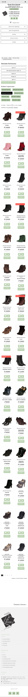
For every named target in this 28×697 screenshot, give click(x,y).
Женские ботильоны (21, 155)
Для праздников (14, 30)
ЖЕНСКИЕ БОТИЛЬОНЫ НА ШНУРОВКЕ (21, 556)
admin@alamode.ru (7, 681)
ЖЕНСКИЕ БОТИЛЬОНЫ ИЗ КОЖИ (7, 556)
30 (12, 105)
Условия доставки (7, 658)
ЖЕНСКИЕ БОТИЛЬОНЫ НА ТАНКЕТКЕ (7, 524)
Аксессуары (14, 38)
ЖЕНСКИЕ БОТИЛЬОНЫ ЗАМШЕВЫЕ (21, 524)
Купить (7, 135)
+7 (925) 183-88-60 (14, 13)
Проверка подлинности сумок (9, 663)
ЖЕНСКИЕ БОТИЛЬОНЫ (21, 492)
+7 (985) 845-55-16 (14, 12)
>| (11, 575)
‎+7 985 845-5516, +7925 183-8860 (9, 683)
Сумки (14, 42)
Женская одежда (14, 26)
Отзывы (4, 656)
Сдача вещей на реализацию (9, 665)
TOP (25, 694)
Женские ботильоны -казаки (21, 277)
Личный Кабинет (6, 639)
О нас (4, 654)
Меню (4, 1)
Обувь (14, 34)
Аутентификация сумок (8, 667)
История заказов (6, 641)
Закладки (5, 643)
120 (16, 105)
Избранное (16, 107)
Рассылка (5, 645)
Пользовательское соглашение (9, 660)
